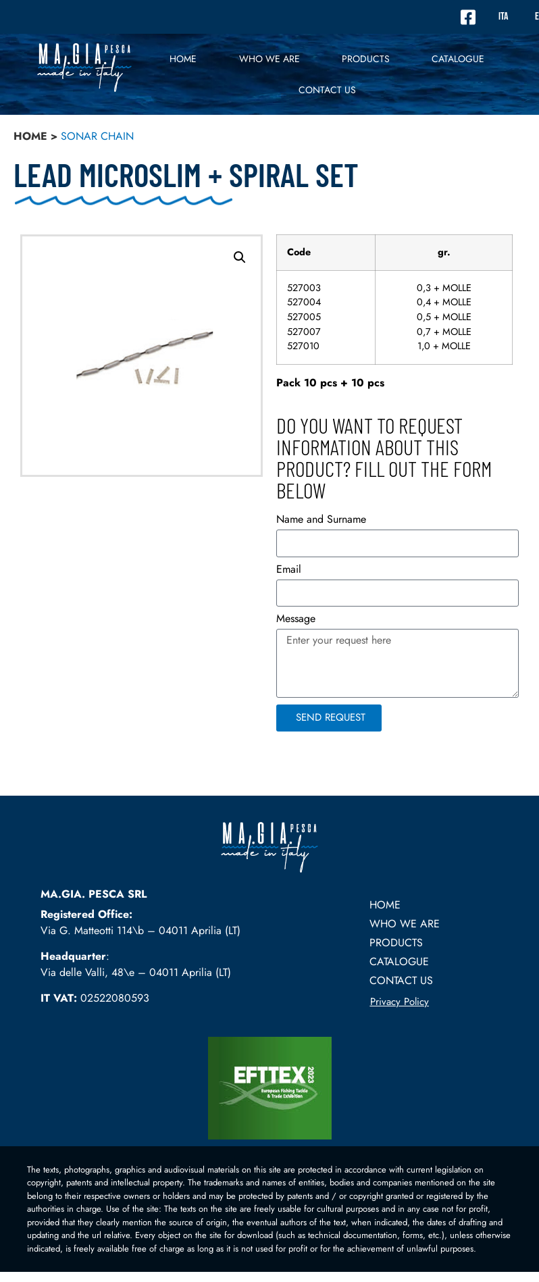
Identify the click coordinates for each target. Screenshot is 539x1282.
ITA (503, 16)
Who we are (269, 59)
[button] (240, 257)
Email (288, 570)
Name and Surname (321, 520)
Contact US (327, 90)
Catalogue (458, 59)
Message (295, 619)
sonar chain (97, 136)
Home (183, 59)
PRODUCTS (366, 59)
